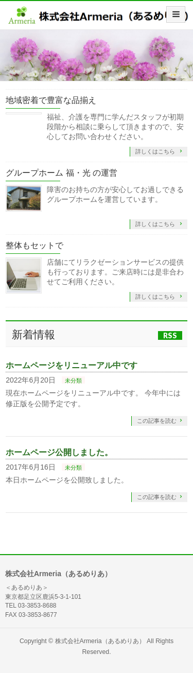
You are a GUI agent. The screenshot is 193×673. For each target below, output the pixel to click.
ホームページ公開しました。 (59, 452)
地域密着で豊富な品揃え (51, 100)
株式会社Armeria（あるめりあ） (100, 641)
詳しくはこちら (156, 151)
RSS (170, 335)
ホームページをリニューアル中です (71, 365)
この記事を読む (157, 421)
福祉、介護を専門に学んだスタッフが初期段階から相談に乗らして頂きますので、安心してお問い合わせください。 (115, 127)
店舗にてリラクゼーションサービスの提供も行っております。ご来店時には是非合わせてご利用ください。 (115, 272)
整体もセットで (34, 245)
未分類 (73, 380)
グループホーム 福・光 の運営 (61, 172)
